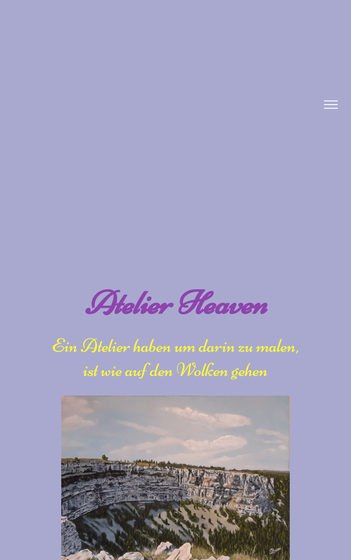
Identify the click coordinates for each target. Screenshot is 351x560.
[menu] (331, 104)
